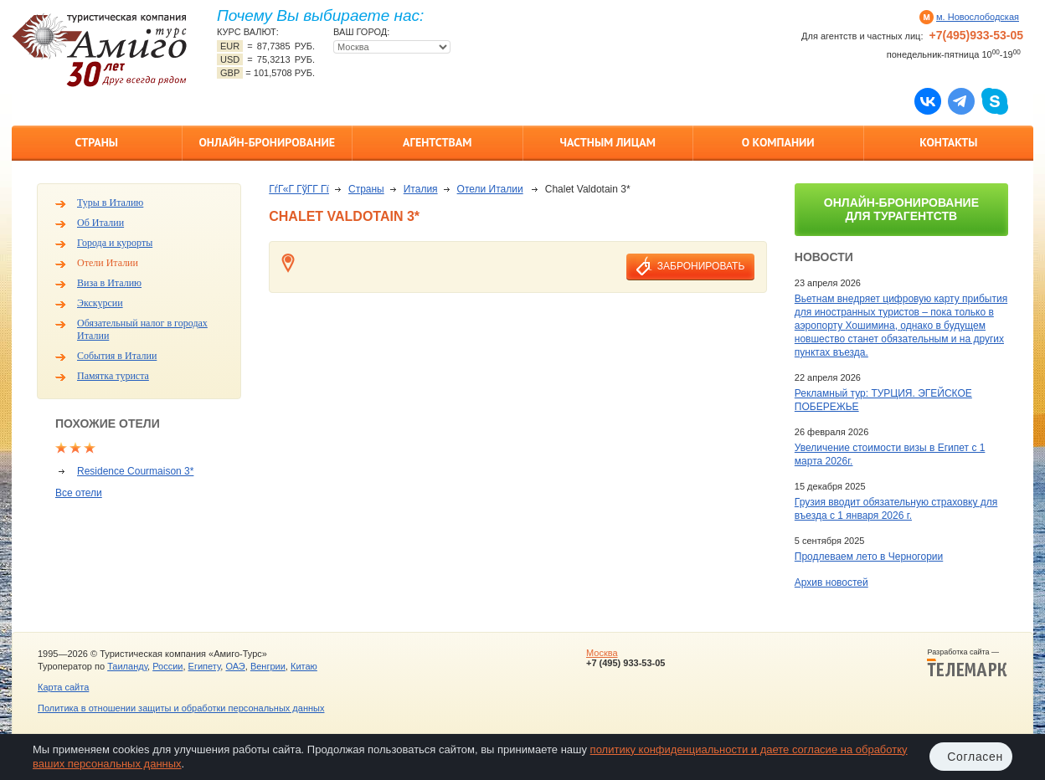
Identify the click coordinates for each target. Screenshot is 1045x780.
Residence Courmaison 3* (135, 471)
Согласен (975, 756)
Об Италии (100, 222)
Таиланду (127, 666)
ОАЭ (235, 666)
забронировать (700, 266)
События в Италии (117, 356)
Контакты (948, 142)
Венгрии (268, 666)
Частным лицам (608, 142)
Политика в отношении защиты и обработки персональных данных (181, 708)
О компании (778, 142)
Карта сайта (63, 687)
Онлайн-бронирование (266, 142)
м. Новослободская (977, 17)
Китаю (304, 666)
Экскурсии (100, 303)
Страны (96, 142)
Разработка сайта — (967, 663)
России (167, 666)
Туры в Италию (110, 202)
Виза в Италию (109, 283)
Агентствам (437, 142)
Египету (204, 666)
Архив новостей (831, 582)
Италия (421, 189)
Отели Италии (107, 263)
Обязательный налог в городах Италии (142, 329)
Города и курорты (114, 243)
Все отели (78, 493)
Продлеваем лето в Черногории (869, 556)
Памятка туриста (113, 376)
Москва (602, 653)
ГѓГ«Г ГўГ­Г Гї (299, 189)
